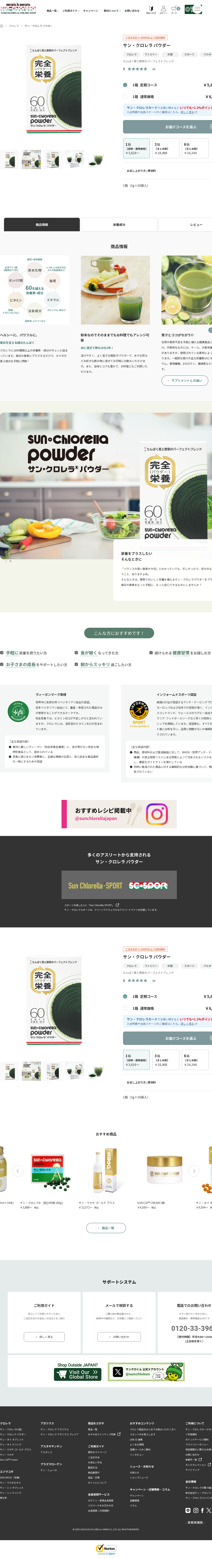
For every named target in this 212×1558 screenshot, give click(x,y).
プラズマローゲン (51, 1464)
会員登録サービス (99, 1494)
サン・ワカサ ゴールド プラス (15, 1449)
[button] (18, 1171)
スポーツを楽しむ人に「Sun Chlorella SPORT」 (89, 905)
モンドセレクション (195, 1464)
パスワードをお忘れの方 (100, 1505)
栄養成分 (119, 224)
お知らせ (134, 1472)
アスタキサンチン (51, 1446)
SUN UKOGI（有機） (10, 1477)
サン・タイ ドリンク (10, 1444)
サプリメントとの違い (186, 380)
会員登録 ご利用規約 (98, 1510)
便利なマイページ (97, 1452)
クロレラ (14, 26)
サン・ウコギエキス (10, 1482)
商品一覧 (52, 10)
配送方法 (92, 1467)
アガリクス (47, 1423)
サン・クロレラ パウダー (13, 1434)
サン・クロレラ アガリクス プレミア (60, 1434)
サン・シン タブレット (12, 1487)
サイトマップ (192, 1469)
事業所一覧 (191, 1459)
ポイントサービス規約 (197, 1439)
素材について (111, 10)
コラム (133, 1505)
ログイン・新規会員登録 (100, 1500)
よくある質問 (137, 1444)
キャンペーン (90, 10)
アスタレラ (46, 1452)
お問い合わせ (132, 10)
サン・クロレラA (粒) (11, 1429)
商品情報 (42, 224)
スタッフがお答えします (142, 1434)
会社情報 (190, 1481)
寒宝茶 (3, 1497)
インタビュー (137, 1454)
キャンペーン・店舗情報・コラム (150, 1489)
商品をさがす (96, 1423)
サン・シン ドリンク (10, 1492)
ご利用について (194, 1423)
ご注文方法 (94, 1457)
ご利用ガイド (69, 10)
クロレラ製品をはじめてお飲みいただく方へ (153, 1429)
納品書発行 (94, 1472)
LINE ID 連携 (136, 1439)
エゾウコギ (6, 1471)
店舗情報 (134, 1500)
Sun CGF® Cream (9, 1459)
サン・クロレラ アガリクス (55, 1429)
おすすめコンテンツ (142, 1423)
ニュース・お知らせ (142, 1466)
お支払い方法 (95, 1462)
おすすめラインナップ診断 (102, 1434)
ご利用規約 (191, 1434)
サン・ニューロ (49, 1470)
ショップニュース (139, 1477)
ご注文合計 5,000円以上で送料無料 (145, 37)
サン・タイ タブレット (12, 1439)
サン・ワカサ (7, 1454)
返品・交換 (94, 1477)
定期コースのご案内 (140, 1449)
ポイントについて (97, 1482)
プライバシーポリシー (197, 1444)
